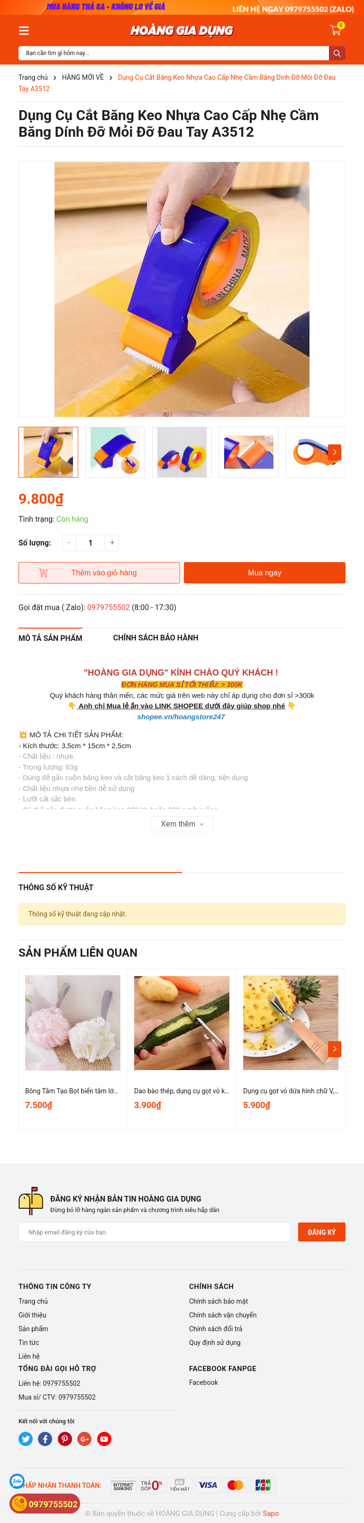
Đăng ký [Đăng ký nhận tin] (322, 1232)
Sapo (271, 1513)
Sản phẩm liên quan (77, 952)
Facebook (203, 1382)
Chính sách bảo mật (218, 1301)
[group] (182, 289)
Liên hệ (29, 1356)
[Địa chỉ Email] (154, 1231)
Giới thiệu (32, 1315)
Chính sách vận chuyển (223, 1315)
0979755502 (108, 607)
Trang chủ (33, 1301)
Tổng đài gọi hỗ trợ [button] (57, 1368)
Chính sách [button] (211, 1286)
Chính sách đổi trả (215, 1329)
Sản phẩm (33, 1329)
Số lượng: (34, 542)
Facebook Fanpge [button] (222, 1368)
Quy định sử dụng (215, 1342)
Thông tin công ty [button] (54, 1286)
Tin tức (28, 1342)
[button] (334, 452)
